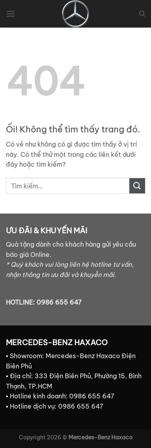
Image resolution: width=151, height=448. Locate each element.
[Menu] (10, 13)
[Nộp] (137, 185)
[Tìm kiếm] (142, 13)
